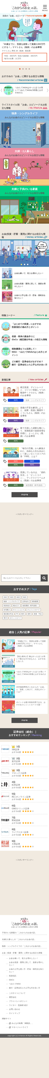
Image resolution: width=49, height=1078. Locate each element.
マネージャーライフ (20, 1027)
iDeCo (11, 980)
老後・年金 (38, 614)
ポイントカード (15, 618)
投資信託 (7, 606)
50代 (16, 420)
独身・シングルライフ (35, 400)
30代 (16, 400)
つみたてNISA (15, 984)
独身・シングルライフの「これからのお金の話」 (22, 946)
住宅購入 (7, 610)
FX (17, 614)
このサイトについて (17, 993)
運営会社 (12, 997)
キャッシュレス (18, 610)
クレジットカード (33, 610)
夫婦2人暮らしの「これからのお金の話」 (19, 939)
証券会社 (25, 601)
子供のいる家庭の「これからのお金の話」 (19, 933)
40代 (16, 441)
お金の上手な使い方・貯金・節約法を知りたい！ (26, 970)
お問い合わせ (14, 1009)
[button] (20, 69)
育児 (5, 618)
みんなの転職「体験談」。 (23, 1023)
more (24, 494)
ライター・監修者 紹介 (18, 1005)
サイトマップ (14, 1013)
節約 (29, 614)
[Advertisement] (24, 541)
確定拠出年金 (8, 614)
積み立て (16, 606)
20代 (16, 461)
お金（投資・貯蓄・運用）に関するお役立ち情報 (22, 953)
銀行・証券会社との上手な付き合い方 (24, 988)
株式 (22, 614)
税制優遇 (35, 601)
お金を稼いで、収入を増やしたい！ (29, 273)
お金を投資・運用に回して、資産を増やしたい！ (26, 963)
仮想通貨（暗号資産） (35, 485)
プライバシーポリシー (18, 1001)
